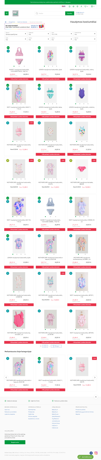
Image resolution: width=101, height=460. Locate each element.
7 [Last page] (52, 346)
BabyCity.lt (55, 409)
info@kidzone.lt (80, 12)
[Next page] (58, 346)
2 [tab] (19, 66)
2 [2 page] (43, 346)
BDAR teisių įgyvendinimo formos (85, 412)
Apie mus (7, 409)
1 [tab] (44, 66)
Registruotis (15, 442)
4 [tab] (56, 66)
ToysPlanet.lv (55, 418)
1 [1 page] (40, 346)
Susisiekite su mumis (33, 418)
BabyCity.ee (55, 414)
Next (95, 377)
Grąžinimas (31, 414)
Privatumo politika (80, 409)
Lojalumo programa (10, 414)
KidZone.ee (55, 428)
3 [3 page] (46, 346)
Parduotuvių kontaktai (10, 412)
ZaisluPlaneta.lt (56, 416)
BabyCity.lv (55, 412)
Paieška (69, 13)
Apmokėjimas (31, 409)
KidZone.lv (55, 425)
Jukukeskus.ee (56, 421)
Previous (6, 377)
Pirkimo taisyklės (32, 416)
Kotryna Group (56, 423)
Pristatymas (31, 412)
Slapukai (78, 414)
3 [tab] (24, 66)
